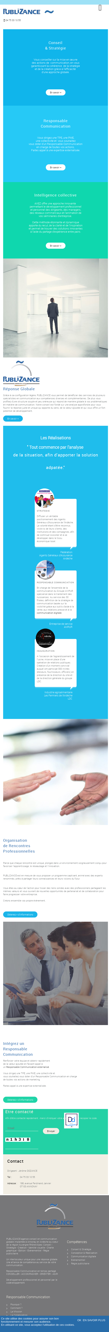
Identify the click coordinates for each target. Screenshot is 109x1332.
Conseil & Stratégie (81, 1249)
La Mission (16, 1311)
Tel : (9, 1177)
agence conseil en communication (39, 1238)
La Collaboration (18, 1315)
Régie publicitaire (80, 1263)
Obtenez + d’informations (20, 914)
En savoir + (55, 92)
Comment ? (16, 1307)
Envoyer (51, 1131)
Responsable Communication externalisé (27, 1066)
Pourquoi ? (15, 1304)
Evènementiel (34, 1250)
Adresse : (12, 1183)
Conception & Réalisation (84, 1252)
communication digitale (49, 612)
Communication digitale (83, 1256)
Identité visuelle (36, 1247)
